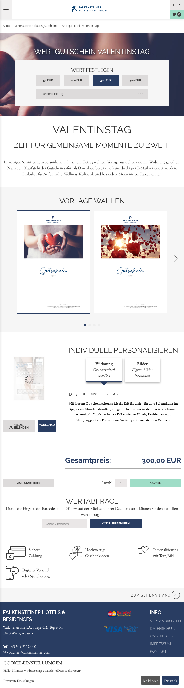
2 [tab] (89, 325)
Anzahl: (107, 482)
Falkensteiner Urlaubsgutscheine (36, 26)
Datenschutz (163, 629)
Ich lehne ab (150, 680)
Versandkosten (165, 621)
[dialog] (92, 672)
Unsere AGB (161, 636)
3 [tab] (94, 325)
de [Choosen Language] (175, 5)
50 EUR (48, 80)
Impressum (160, 644)
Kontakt (158, 651)
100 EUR (76, 80)
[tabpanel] (53, 262)
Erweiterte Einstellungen (18, 680)
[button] (70, 394)
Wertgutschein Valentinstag (80, 26)
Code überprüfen (116, 523)
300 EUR (106, 80)
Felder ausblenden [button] (19, 426)
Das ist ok (170, 680)
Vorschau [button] (47, 424)
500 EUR (135, 80)
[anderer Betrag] (92, 94)
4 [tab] (99, 325)
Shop (6, 26)
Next (175, 258)
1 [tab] (85, 325)
